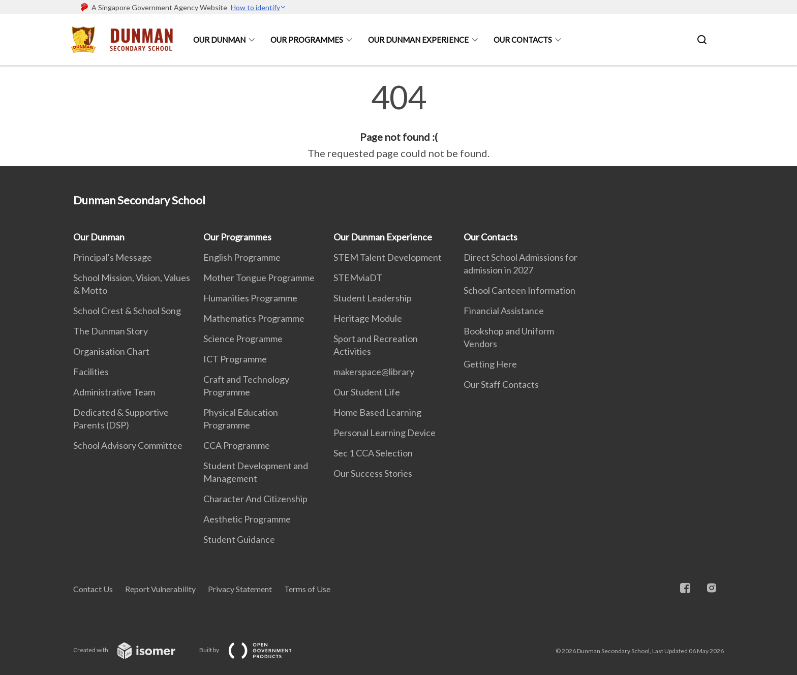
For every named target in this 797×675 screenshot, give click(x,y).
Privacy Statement (240, 589)
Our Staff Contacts (501, 384)
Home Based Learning (377, 412)
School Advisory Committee (127, 445)
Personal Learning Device (384, 432)
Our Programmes (306, 39)
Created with (132, 650)
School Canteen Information (519, 290)
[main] (398, 121)
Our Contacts (523, 39)
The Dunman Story (110, 330)
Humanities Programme (250, 297)
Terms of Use (307, 589)
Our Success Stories (372, 473)
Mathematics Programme (253, 318)
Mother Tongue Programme (259, 277)
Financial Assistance (504, 310)
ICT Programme (235, 358)
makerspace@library (373, 371)
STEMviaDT (357, 277)
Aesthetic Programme (247, 519)
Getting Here (490, 364)
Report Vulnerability (160, 589)
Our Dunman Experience (418, 39)
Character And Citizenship (255, 498)
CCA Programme (236, 445)
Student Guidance (239, 539)
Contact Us (93, 589)
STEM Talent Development (387, 257)
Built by (253, 650)
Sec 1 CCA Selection (373, 452)
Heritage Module (367, 318)
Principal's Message (112, 257)
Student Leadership (372, 297)
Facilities (91, 371)
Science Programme (243, 338)
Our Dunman (219, 39)
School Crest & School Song (127, 310)
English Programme (242, 257)
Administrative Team (114, 391)
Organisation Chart (111, 351)
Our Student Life (366, 391)
